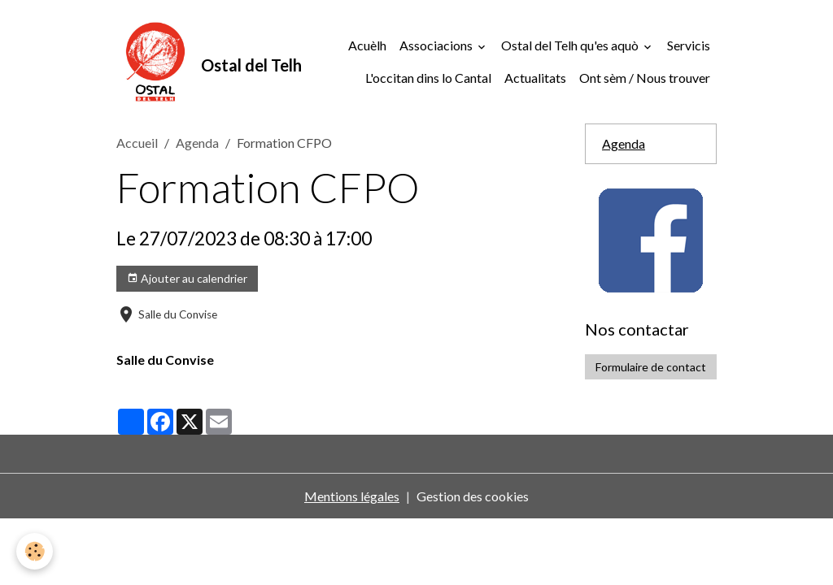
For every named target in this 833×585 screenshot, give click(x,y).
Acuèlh (367, 45)
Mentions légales (351, 496)
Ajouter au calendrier (187, 278)
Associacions (437, 45)
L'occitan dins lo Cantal (428, 77)
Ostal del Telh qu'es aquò (571, 45)
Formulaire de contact (650, 367)
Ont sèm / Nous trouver (644, 77)
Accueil (137, 142)
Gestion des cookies (472, 496)
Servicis (688, 45)
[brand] (175, 61)
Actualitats (535, 77)
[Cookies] (34, 551)
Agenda (197, 142)
